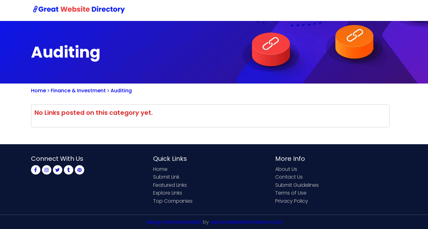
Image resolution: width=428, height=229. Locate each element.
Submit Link (271, 10)
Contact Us (308, 10)
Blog (387, 10)
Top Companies (173, 201)
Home (241, 10)
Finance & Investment (77, 90)
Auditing (119, 90)
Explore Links (167, 192)
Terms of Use (291, 192)
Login (366, 10)
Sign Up (341, 10)
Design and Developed (173, 222)
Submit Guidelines (297, 185)
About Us (286, 169)
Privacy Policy (291, 201)
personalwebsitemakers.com (246, 222)
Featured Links (170, 185)
